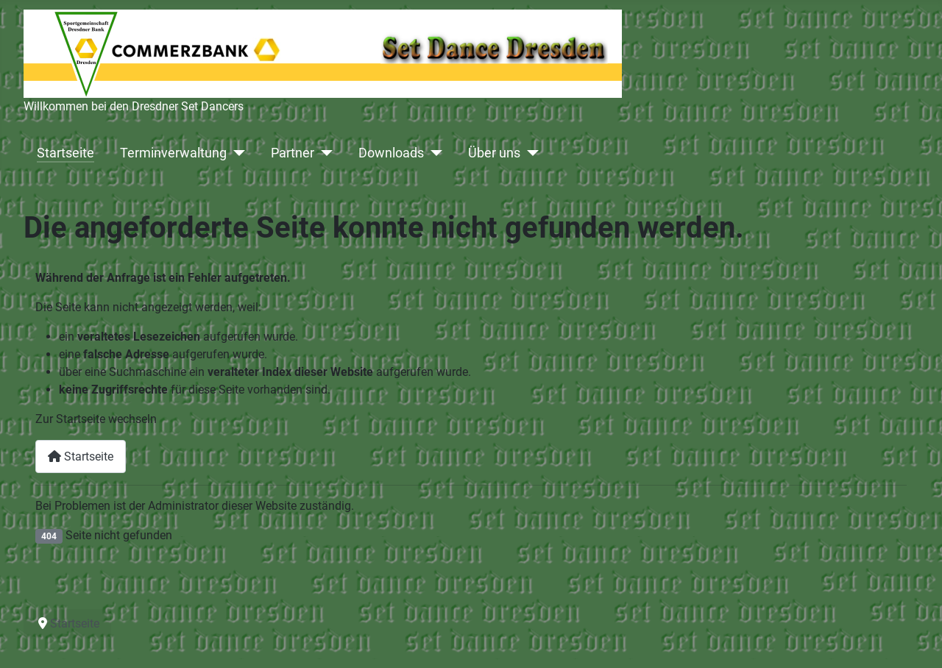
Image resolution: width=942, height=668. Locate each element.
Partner (292, 153)
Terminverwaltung (173, 153)
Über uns (494, 153)
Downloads (391, 153)
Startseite (65, 153)
